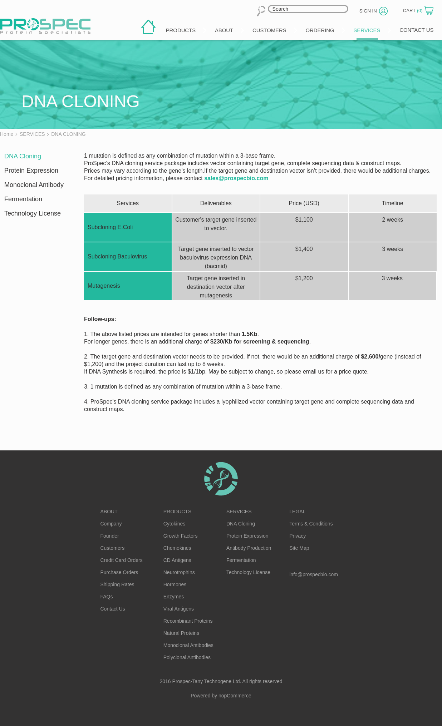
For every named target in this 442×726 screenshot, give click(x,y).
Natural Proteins (181, 633)
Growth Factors (180, 536)
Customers (112, 548)
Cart (415, 10)
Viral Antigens (178, 609)
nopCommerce (234, 695)
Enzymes (173, 596)
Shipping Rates (117, 584)
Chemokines (177, 548)
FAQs (106, 596)
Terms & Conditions (311, 524)
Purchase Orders (119, 572)
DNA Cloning (22, 156)
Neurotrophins (179, 572)
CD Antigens (177, 560)
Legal (297, 511)
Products (177, 511)
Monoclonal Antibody (34, 184)
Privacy (297, 536)
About (109, 511)
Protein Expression (31, 170)
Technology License (32, 213)
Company (111, 524)
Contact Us (112, 609)
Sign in (373, 10)
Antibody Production (248, 548)
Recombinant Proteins (188, 621)
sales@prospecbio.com (236, 178)
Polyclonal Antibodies (187, 657)
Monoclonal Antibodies (188, 645)
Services (239, 511)
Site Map (299, 548)
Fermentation (23, 199)
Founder (109, 536)
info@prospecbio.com (313, 574)
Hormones (175, 584)
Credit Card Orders (121, 560)
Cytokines (174, 524)
